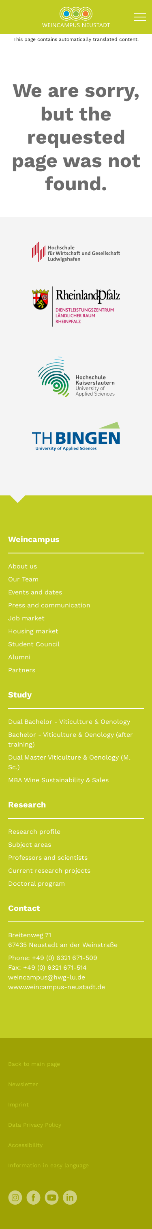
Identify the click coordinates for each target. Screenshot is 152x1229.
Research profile (34, 831)
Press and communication (49, 605)
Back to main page (34, 1064)
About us (22, 566)
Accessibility (25, 1145)
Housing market (33, 631)
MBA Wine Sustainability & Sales (58, 780)
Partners (21, 670)
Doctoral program (36, 883)
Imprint (18, 1104)
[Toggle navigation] (140, 17)
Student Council (34, 644)
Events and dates (35, 592)
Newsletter (23, 1084)
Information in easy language (48, 1165)
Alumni (19, 657)
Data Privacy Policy (34, 1124)
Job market (26, 618)
